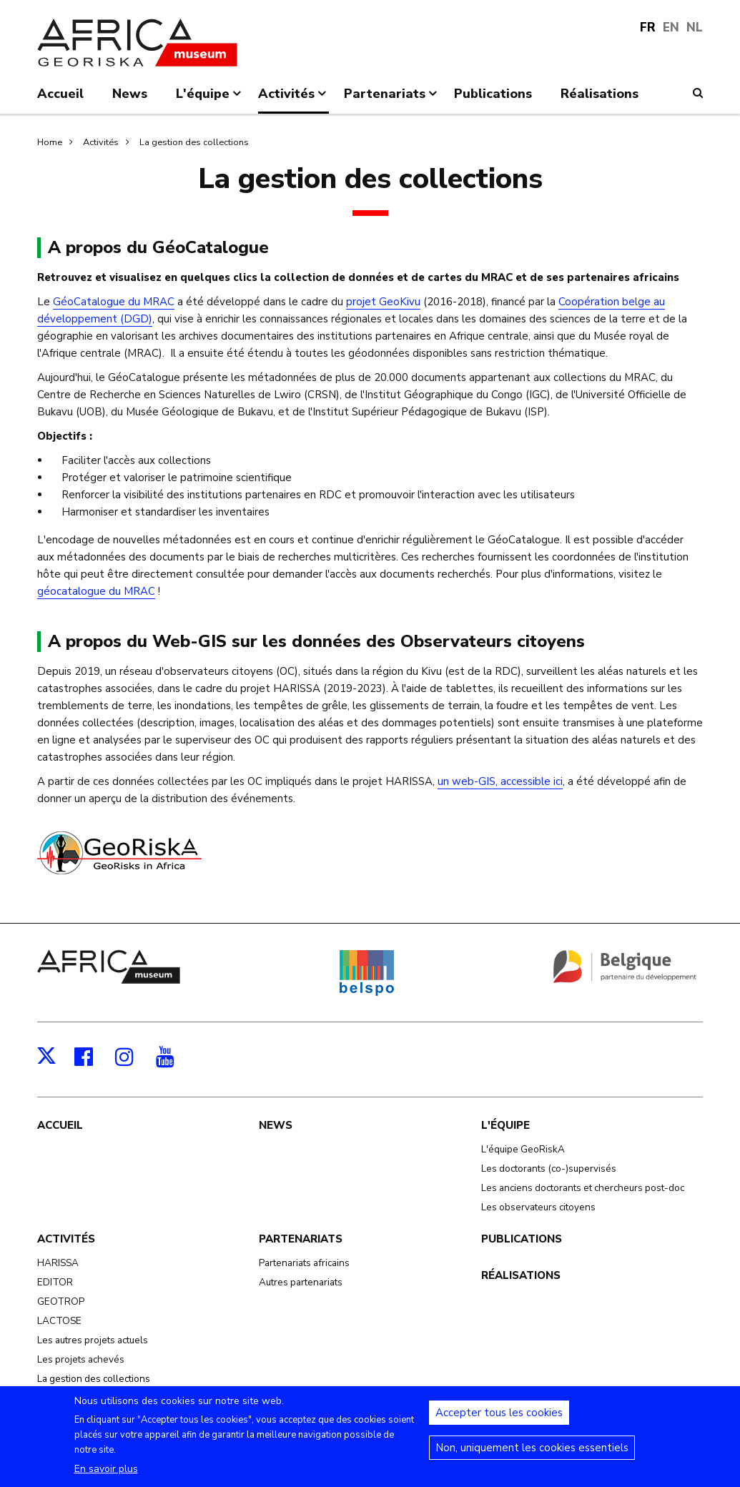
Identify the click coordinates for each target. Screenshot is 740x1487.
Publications (521, 1239)
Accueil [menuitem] (60, 93)
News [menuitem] (129, 93)
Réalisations (521, 1275)
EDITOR (55, 1282)
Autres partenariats (300, 1282)
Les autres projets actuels (92, 1340)
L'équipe (505, 1125)
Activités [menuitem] (293, 99)
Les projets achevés (80, 1359)
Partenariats (300, 1239)
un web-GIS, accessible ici (500, 781)
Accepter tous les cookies (499, 1422)
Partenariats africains (304, 1263)
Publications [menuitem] (493, 93)
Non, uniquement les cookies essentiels (531, 1457)
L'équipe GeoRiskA (523, 1149)
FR (648, 27)
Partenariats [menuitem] (392, 99)
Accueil (60, 1125)
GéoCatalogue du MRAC (113, 302)
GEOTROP (60, 1301)
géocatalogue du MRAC (96, 591)
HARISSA (58, 1263)
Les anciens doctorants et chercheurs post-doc (582, 1188)
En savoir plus (106, 1478)
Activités (101, 142)
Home (49, 142)
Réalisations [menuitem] (599, 93)
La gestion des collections (194, 142)
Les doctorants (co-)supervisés (548, 1168)
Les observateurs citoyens (538, 1207)
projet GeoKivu (383, 302)
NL (694, 27)
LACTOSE (59, 1321)
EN (671, 27)
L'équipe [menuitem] (210, 99)
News (275, 1125)
